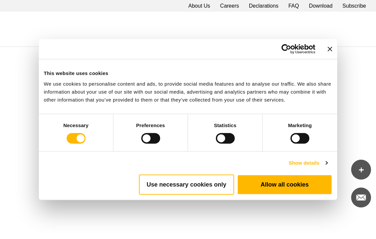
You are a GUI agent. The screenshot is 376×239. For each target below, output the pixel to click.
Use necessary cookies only (186, 184)
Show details (304, 163)
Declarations (264, 6)
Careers (229, 6)
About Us (199, 6)
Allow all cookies (285, 184)
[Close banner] (330, 49)
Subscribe (354, 6)
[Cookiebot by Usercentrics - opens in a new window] (286, 49)
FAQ (293, 6)
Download (321, 6)
